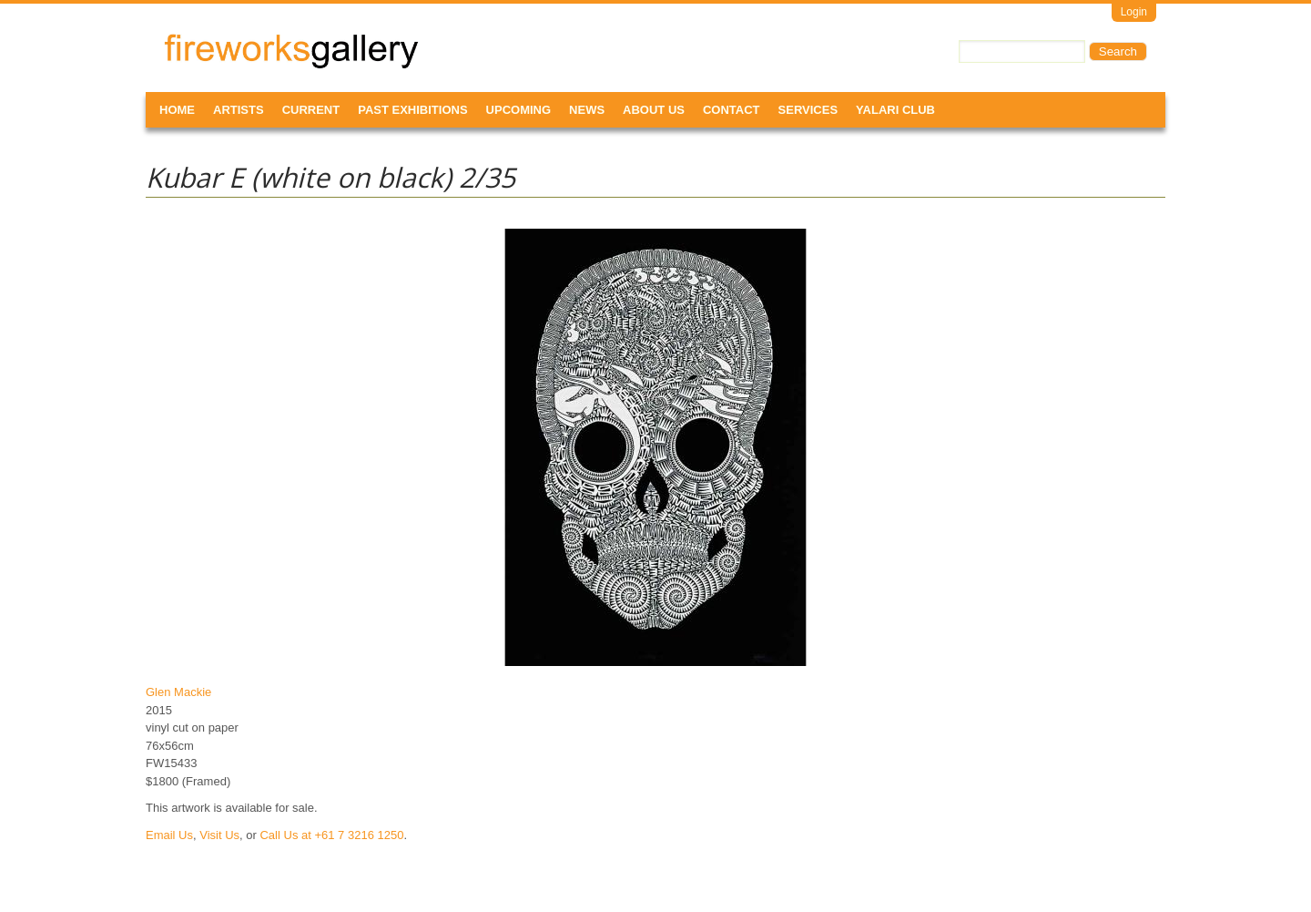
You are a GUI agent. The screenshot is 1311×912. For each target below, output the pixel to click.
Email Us (169, 835)
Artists (238, 110)
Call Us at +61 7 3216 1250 (331, 835)
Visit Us (219, 835)
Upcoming (519, 110)
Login (1134, 11)
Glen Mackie (178, 692)
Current (311, 110)
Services (808, 110)
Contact (731, 110)
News (587, 110)
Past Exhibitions (412, 110)
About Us (654, 110)
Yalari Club (895, 110)
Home (177, 110)
